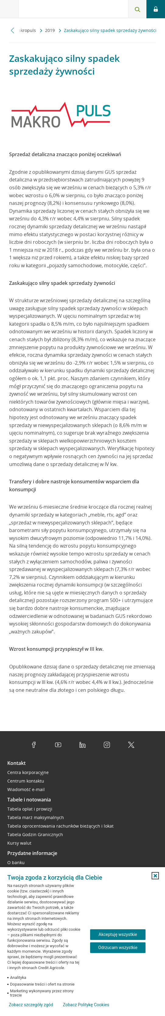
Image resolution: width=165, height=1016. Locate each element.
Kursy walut (19, 843)
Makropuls (25, 30)
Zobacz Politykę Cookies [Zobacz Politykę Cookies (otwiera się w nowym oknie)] (86, 1004)
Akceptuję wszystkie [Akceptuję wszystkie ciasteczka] (118, 934)
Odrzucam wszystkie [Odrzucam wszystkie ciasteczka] (118, 947)
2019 (50, 30)
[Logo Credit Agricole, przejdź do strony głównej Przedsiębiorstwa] (41, 10)
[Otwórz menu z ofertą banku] (9, 9)
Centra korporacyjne (28, 772)
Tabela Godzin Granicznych (35, 834)
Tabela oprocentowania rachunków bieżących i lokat (60, 826)
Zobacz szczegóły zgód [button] (31, 1004)
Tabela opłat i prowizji (29, 809)
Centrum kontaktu (25, 781)
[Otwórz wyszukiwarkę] (137, 9)
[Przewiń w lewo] (12, 30)
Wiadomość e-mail (26, 789)
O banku (16, 862)
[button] (155, 875)
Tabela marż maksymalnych (35, 817)
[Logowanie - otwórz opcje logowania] (155, 9)
